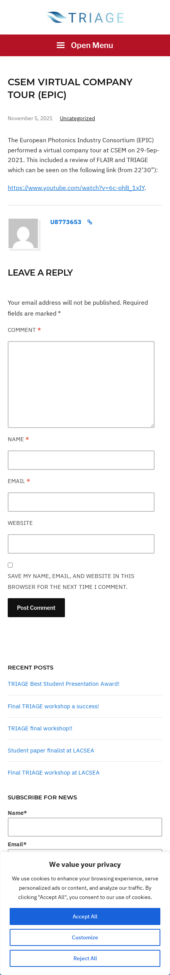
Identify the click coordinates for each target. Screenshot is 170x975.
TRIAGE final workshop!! (40, 728)
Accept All (85, 916)
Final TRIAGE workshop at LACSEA (54, 772)
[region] (85, 913)
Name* (85, 823)
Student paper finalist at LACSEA (51, 750)
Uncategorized (77, 118)
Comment (24, 329)
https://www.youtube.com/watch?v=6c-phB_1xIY (76, 188)
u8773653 (66, 222)
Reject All (85, 958)
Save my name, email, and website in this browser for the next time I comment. (71, 581)
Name (18, 439)
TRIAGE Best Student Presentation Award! (63, 683)
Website (20, 522)
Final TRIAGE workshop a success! (53, 706)
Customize (85, 937)
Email (19, 481)
